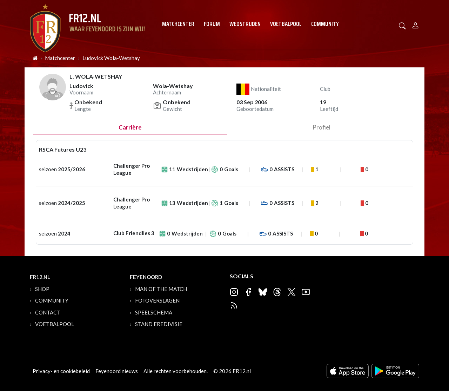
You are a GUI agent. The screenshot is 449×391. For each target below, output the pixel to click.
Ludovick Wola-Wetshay (111, 58)
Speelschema (153, 312)
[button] (402, 25)
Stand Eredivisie (158, 324)
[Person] (415, 24)
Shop (42, 289)
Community (325, 23)
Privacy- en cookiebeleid (61, 371)
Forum (212, 23)
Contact (47, 312)
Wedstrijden (245, 23)
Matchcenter (178, 23)
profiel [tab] (321, 127)
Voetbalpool (286, 23)
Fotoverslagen (157, 300)
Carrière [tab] (130, 127)
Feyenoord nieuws (116, 371)
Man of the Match (161, 289)
